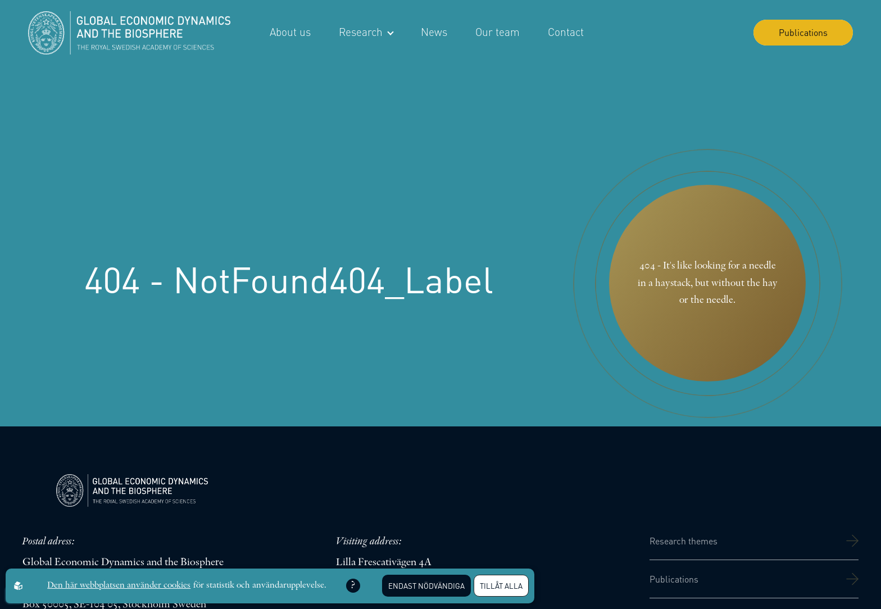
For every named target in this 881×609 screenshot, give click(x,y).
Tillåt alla (501, 585)
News (434, 32)
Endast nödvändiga (426, 585)
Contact (566, 32)
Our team (497, 32)
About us (290, 32)
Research (366, 32)
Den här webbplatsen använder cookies (118, 585)
